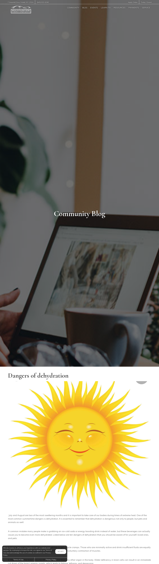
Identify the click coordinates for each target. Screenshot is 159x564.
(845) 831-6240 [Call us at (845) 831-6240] (43, 2)
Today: (146, 2)
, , (20, 2)
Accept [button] (61, 551)
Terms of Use (18, 559)
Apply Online (132, 2)
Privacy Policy (51, 559)
